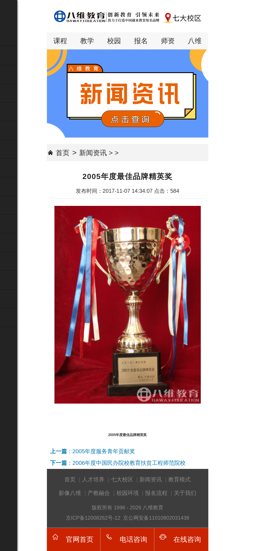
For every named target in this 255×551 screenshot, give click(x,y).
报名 (141, 41)
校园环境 (127, 493)
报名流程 (156, 493)
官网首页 (79, 539)
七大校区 (122, 479)
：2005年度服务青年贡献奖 (92, 451)
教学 (87, 41)
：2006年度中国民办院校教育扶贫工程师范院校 (118, 463)
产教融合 (99, 493)
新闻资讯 (93, 153)
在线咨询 (187, 539)
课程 (60, 41)
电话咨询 (133, 539)
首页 (63, 153)
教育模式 (179, 479)
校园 (114, 41)
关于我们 (185, 493)
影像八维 (70, 493)
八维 (195, 41)
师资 (168, 41)
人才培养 (93, 479)
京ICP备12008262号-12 (94, 518)
